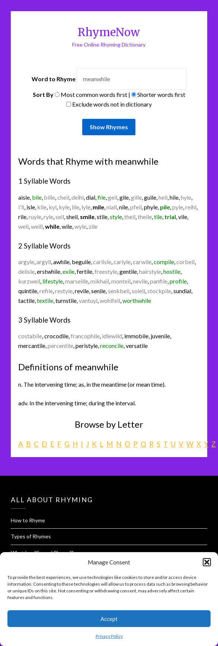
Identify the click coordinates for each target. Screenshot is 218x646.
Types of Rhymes (31, 536)
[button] (207, 562)
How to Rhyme (28, 520)
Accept (109, 618)
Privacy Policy (109, 636)
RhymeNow (109, 32)
